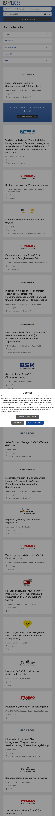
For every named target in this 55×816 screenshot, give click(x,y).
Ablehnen (17, 422)
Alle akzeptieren (34, 422)
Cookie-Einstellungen (27, 417)
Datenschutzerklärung (13, 411)
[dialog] (27, 408)
